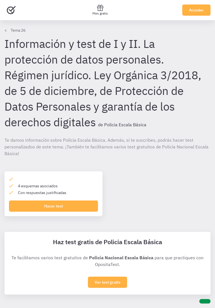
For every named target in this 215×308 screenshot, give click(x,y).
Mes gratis (100, 9)
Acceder (196, 10)
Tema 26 (18, 30)
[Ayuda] (205, 301)
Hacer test (53, 206)
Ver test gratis (107, 282)
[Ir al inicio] (11, 10)
